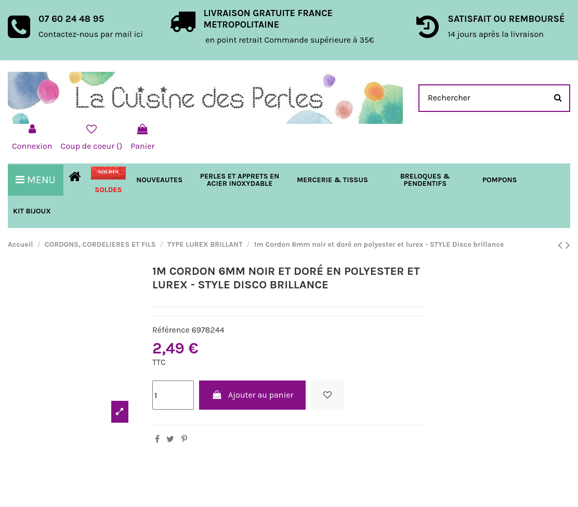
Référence (171, 330)
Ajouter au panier (253, 395)
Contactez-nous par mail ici (90, 34)
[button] (332, 180)
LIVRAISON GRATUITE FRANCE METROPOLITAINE (268, 18)
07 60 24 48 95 (71, 18)
